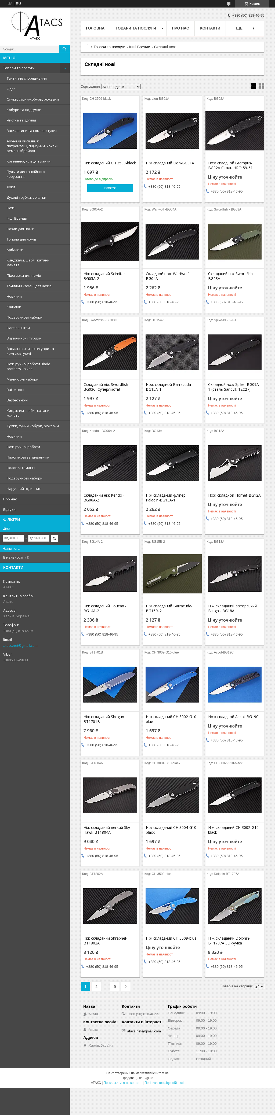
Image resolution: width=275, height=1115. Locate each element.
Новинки (14, 296)
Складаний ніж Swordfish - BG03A (231, 276)
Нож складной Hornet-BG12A (234, 495)
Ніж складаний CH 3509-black (110, 163)
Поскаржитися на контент (123, 1083)
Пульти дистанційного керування (26, 174)
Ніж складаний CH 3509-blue (171, 938)
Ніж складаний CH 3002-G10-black (234, 830)
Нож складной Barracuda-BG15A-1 (169, 387)
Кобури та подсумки (24, 109)
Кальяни (14, 306)
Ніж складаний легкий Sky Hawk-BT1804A (107, 830)
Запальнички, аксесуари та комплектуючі (30, 351)
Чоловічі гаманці (21, 467)
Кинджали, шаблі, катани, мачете (28, 262)
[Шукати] (64, 49)
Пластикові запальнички (28, 457)
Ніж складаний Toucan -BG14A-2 (105, 608)
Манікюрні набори (22, 379)
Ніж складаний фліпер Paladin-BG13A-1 (166, 498)
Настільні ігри (18, 327)
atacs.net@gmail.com (20, 645)
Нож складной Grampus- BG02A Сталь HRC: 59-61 (230, 165)
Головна (95, 28)
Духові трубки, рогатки (26, 197)
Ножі (11, 207)
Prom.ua (163, 1073)
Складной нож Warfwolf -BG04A (168, 276)
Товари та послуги (19, 67)
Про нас (10, 499)
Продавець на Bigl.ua (137, 1078)
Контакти (210, 28)
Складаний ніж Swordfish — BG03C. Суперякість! (108, 387)
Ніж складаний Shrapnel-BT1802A (105, 941)
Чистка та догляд (21, 120)
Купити (110, 188)
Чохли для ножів (20, 228)
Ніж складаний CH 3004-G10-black (172, 830)
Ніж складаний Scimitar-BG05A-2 (105, 276)
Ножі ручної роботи (23, 446)
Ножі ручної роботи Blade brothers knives (28, 366)
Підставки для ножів (24, 275)
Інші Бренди (17, 218)
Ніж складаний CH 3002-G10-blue (172, 719)
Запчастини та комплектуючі (32, 130)
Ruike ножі (15, 389)
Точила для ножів (21, 239)
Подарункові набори (24, 317)
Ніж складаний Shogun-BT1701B (104, 719)
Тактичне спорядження (27, 78)
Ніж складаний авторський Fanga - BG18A (232, 608)
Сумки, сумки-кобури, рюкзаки (33, 99)
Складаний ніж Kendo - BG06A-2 (104, 498)
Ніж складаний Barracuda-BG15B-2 (169, 608)
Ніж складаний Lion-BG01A (170, 163)
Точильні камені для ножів (29, 285)
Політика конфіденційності (164, 1083)
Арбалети (15, 249)
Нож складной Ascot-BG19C (233, 716)
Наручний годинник (24, 488)
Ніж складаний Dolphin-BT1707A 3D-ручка (229, 941)
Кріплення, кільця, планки (28, 161)
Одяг (11, 88)
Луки (11, 186)
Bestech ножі (17, 400)
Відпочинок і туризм (24, 338)
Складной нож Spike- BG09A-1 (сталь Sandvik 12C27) (234, 387)
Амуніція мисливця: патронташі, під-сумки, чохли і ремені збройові (32, 146)
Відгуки (9, 509)
